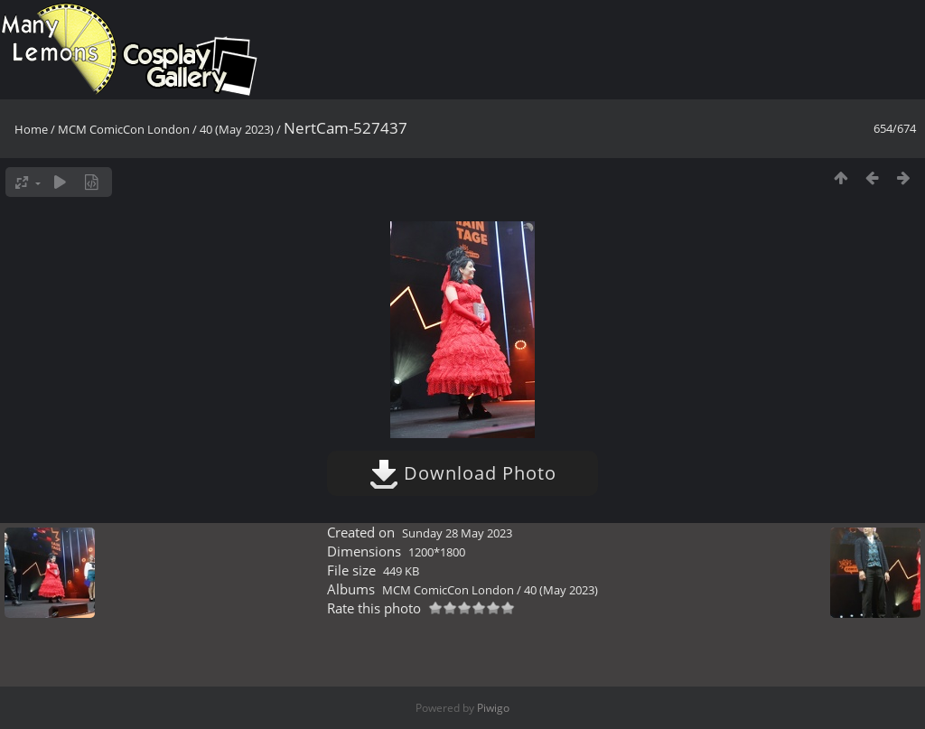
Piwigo (493, 707)
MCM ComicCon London (124, 129)
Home (31, 129)
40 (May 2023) (237, 129)
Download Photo (462, 473)
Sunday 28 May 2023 (457, 533)
